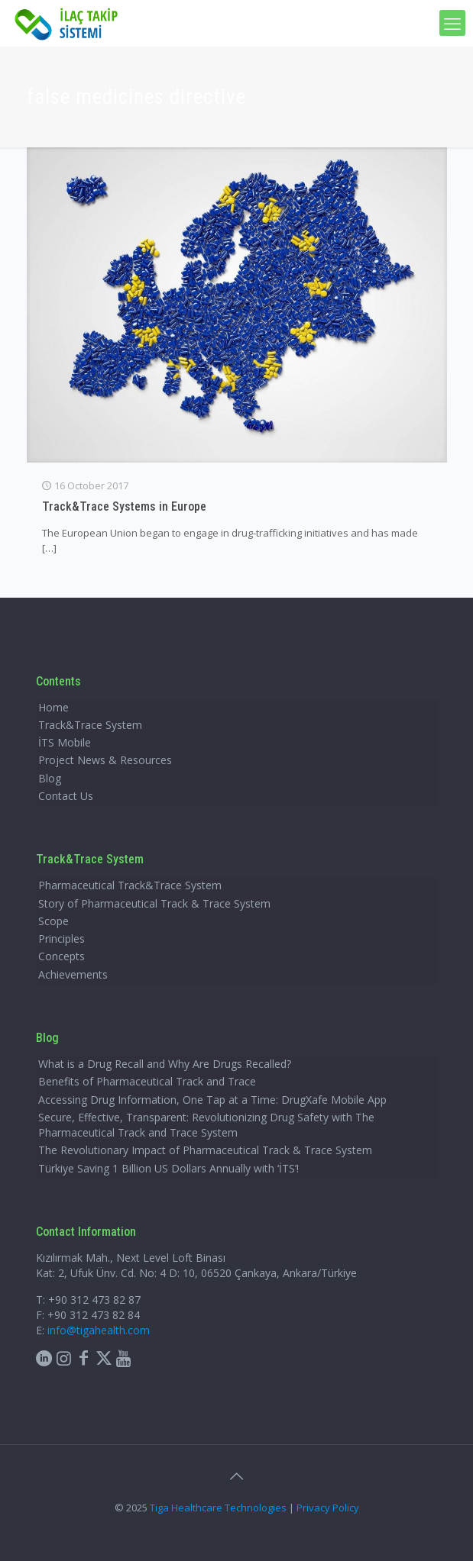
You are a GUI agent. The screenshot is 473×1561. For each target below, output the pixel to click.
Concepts (61, 956)
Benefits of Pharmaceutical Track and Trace (147, 1081)
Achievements (73, 974)
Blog (49, 778)
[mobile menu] (452, 23)
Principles (61, 938)
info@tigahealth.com (98, 1330)
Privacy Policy (327, 1507)
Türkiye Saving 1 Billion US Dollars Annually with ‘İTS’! (168, 1168)
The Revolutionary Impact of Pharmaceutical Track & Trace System (205, 1150)
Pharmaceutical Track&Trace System (130, 885)
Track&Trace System (90, 725)
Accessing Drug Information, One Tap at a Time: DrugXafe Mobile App (212, 1099)
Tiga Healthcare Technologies (218, 1507)
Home (53, 707)
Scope (53, 921)
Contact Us (65, 796)
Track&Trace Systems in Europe (124, 506)
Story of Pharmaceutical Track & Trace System (154, 903)
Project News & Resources (105, 760)
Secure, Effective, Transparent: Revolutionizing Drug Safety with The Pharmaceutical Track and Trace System (206, 1125)
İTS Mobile (64, 742)
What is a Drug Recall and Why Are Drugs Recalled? (164, 1063)
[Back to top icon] (237, 1476)
